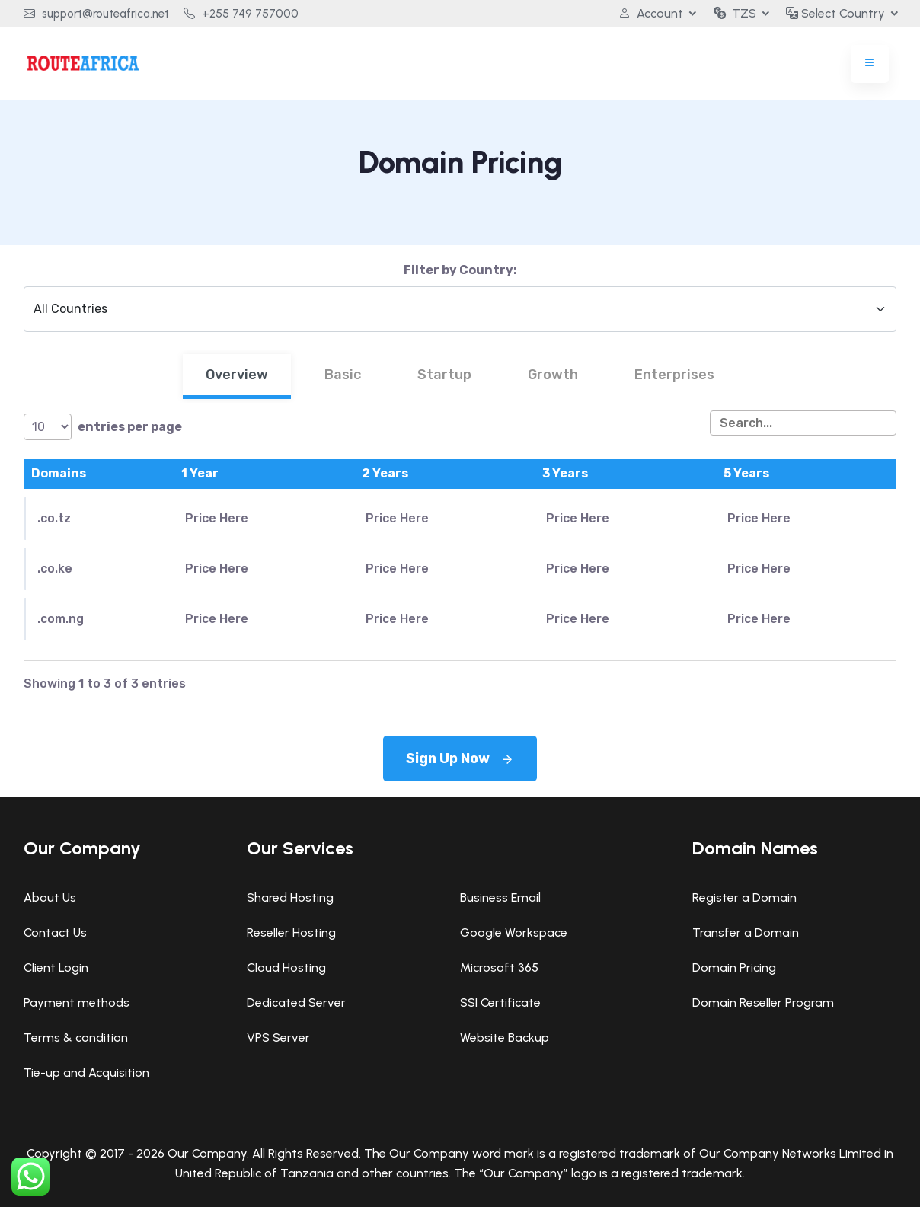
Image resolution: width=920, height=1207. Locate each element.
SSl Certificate (500, 1002)
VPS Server (278, 1037)
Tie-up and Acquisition (86, 1072)
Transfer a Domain (745, 932)
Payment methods (76, 1002)
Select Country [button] (835, 13)
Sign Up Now (460, 758)
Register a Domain (744, 897)
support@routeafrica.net (96, 14)
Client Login (56, 967)
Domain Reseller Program (763, 1002)
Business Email (500, 897)
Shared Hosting (290, 897)
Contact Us (55, 932)
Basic (342, 374)
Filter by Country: (460, 270)
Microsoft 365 (499, 967)
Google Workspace (513, 932)
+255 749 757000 (241, 14)
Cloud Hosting (286, 967)
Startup (444, 374)
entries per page (103, 427)
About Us (50, 897)
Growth (553, 374)
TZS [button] (734, 13)
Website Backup (504, 1037)
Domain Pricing (734, 967)
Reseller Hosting (291, 932)
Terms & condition (76, 1037)
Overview (237, 374)
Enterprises (674, 374)
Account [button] (650, 13)
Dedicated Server (296, 1002)
